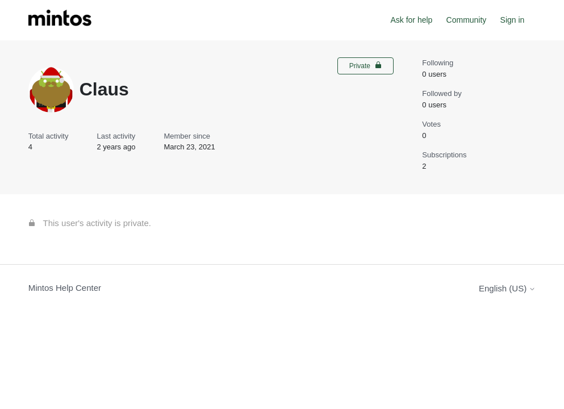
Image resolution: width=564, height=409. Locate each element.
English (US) (507, 288)
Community (466, 19)
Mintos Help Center (64, 288)
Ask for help (411, 19)
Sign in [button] (512, 19)
